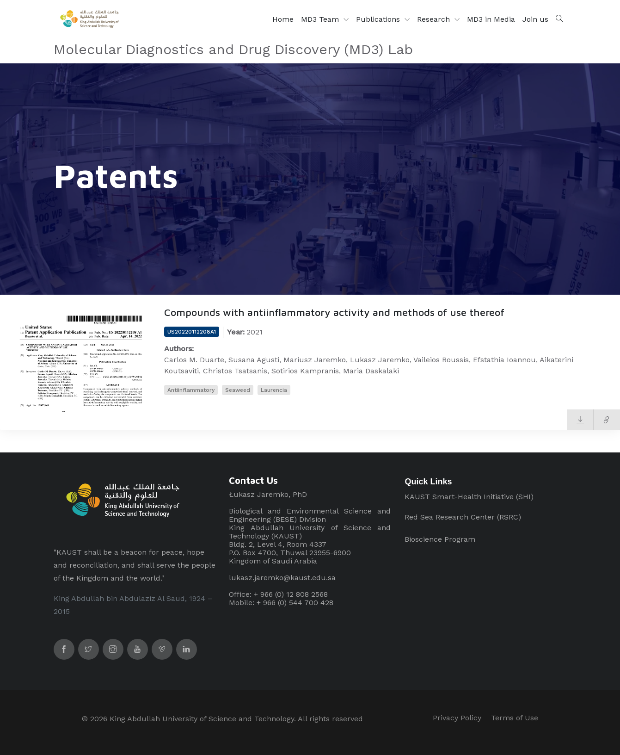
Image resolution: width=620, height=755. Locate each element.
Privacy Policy (457, 717)
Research (434, 19)
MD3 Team (321, 19)
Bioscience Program (440, 539)
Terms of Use (514, 717)
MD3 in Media (491, 19)
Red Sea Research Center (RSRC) (463, 517)
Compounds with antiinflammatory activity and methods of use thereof (334, 312)
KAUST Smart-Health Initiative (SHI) (469, 496)
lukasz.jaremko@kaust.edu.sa (282, 577)
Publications (379, 19)
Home (283, 19)
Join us (535, 19)
